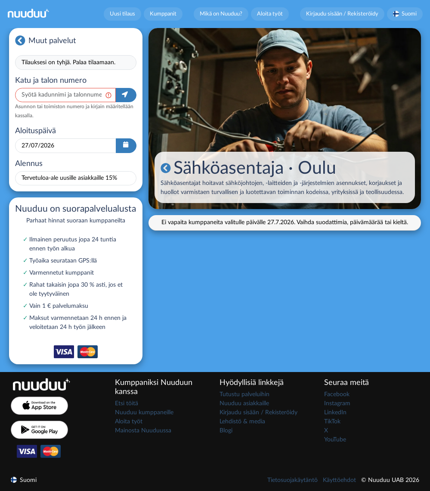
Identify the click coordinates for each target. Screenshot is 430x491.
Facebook (337, 394)
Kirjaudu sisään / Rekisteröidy (342, 13)
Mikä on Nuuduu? (221, 13)
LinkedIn (335, 413)
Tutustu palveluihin (244, 394)
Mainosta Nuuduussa (143, 431)
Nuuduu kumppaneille (144, 413)
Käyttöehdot (339, 480)
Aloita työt (270, 13)
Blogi (226, 431)
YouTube (335, 440)
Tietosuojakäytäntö (292, 480)
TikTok (332, 422)
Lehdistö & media (242, 422)
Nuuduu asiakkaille (244, 403)
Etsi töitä (126, 403)
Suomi (405, 14)
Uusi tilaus (122, 13)
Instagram (337, 403)
